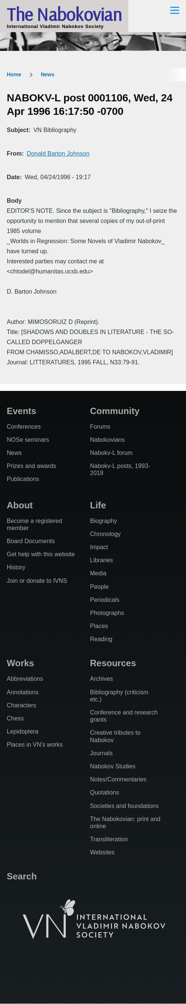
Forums (100, 426)
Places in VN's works (35, 744)
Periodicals (104, 600)
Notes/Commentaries (118, 779)
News (48, 74)
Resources (113, 663)
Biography (103, 521)
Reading (101, 639)
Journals (101, 753)
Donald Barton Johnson (58, 153)
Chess (15, 718)
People (99, 587)
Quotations (104, 792)
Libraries (101, 560)
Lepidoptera (23, 731)
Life (98, 505)
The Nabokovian (64, 14)
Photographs (107, 613)
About (20, 505)
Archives (101, 679)
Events (21, 411)
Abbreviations (25, 679)
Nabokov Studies (112, 766)
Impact (99, 547)
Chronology (105, 534)
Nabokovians (107, 440)
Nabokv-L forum (111, 453)
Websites (102, 852)
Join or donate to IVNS (37, 581)
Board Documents (31, 541)
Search (22, 876)
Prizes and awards (31, 466)
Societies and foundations (124, 806)
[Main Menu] (175, 10)
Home (14, 74)
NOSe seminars (28, 440)
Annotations (23, 692)
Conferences (24, 426)
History (16, 567)
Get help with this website (41, 554)
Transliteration (109, 839)
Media (98, 573)
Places (99, 626)
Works (20, 663)
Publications (23, 479)
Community (115, 411)
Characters (21, 705)
